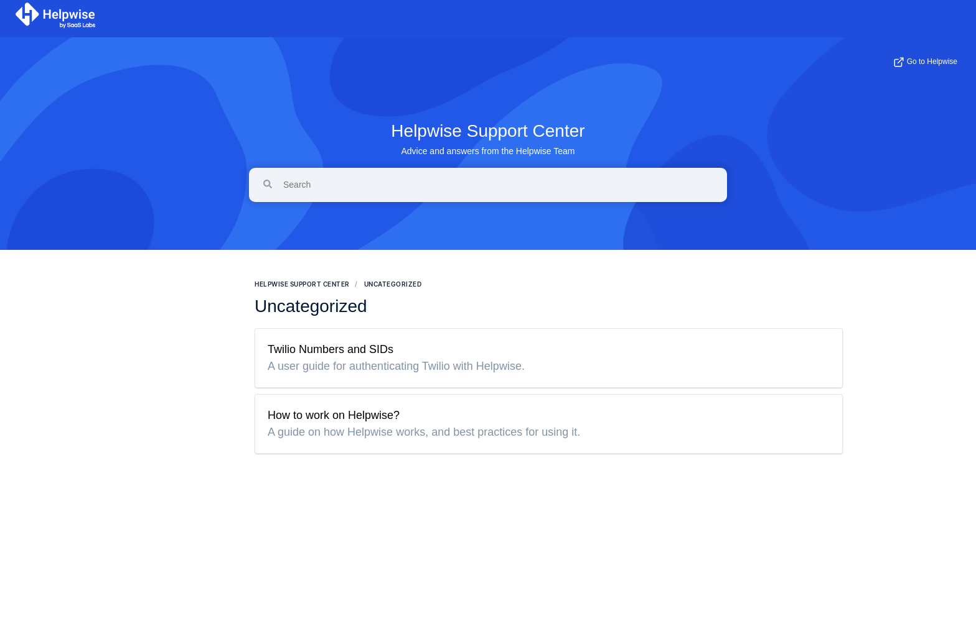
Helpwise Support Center (487, 130)
